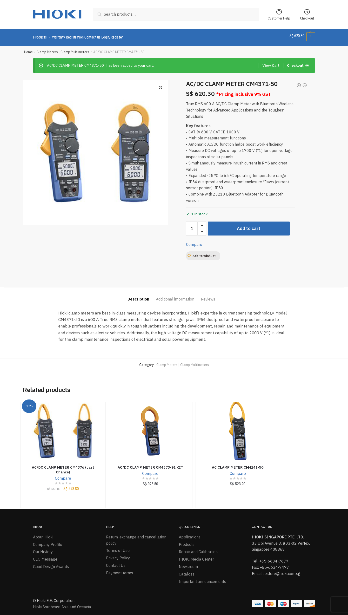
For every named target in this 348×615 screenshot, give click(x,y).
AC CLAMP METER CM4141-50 (237, 464)
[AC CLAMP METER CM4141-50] (237, 428)
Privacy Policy (118, 555)
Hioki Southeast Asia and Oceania (62, 604)
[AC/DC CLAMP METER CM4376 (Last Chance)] (63, 428)
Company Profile (47, 541)
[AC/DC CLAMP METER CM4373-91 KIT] (150, 428)
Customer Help (279, 14)
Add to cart (248, 225)
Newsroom (188, 563)
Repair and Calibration (198, 548)
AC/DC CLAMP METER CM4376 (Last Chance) (63, 466)
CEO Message (45, 556)
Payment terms (119, 570)
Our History (43, 548)
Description (138, 296)
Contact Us (116, 562)
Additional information (175, 296)
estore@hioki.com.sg (282, 570)
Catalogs (186, 571)
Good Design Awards (51, 563)
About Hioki (43, 534)
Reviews (208, 296)
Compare (194, 241)
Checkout (307, 14)
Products (186, 541)
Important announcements (202, 578)
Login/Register (123, 35)
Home (28, 49)
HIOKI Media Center (196, 556)
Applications (190, 534)
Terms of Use (118, 547)
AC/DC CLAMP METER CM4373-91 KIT (150, 464)
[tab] (138, 292)
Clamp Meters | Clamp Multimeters (63, 49)
